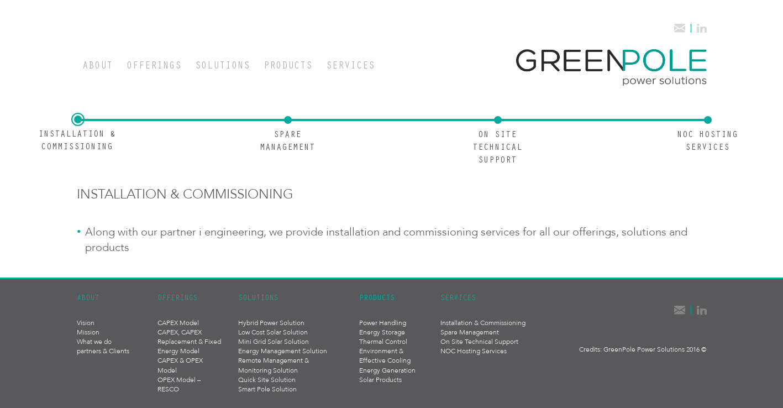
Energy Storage (382, 332)
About (97, 64)
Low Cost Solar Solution (273, 332)
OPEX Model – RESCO (179, 384)
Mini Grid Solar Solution (273, 341)
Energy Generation (387, 370)
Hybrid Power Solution (271, 322)
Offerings (154, 64)
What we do (94, 341)
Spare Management (469, 332)
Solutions (222, 64)
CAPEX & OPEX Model (180, 365)
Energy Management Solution (282, 351)
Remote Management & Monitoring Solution (273, 365)
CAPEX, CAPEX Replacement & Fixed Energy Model (189, 341)
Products (288, 64)
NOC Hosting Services (473, 351)
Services (350, 64)
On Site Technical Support (479, 341)
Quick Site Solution (267, 379)
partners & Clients (103, 351)
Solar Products (380, 379)
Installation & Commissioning (482, 322)
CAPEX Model (178, 322)
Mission (88, 332)
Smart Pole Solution (267, 389)
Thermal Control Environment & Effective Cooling (385, 351)
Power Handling (382, 322)
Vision (85, 322)
